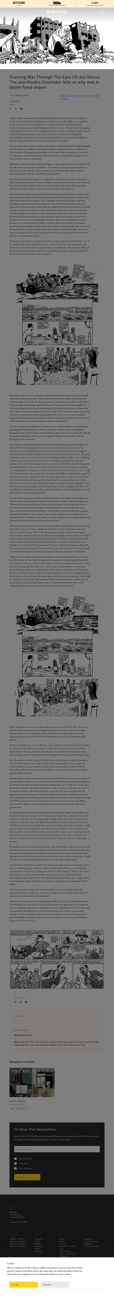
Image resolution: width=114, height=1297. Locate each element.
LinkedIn (37, 1243)
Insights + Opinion (16, 1239)
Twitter (37, 1248)
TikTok (37, 1241)
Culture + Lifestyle (17, 1246)
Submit (62, 1241)
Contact (62, 1243)
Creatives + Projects (18, 1241)
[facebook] (10, 109)
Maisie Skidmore (22, 95)
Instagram (38, 1239)
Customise (47, 1284)
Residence (88, 1239)
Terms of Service (66, 1253)
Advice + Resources (17, 1243)
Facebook (38, 1246)
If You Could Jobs (91, 1246)
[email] (21, 109)
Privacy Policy (65, 1251)
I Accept (15, 1284)
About (61, 1239)
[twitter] (16, 109)
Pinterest (38, 1251)
